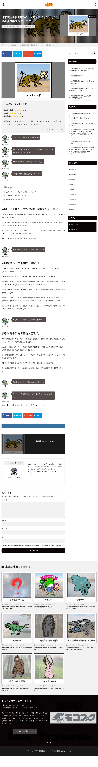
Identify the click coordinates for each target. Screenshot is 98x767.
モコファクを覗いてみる (25, 732)
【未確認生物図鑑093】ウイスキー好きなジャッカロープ (48, 690)
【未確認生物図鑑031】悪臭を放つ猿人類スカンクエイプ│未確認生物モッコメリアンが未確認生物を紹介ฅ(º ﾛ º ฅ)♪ (81, 150)
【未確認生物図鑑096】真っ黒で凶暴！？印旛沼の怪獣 (80, 97)
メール (5, 529)
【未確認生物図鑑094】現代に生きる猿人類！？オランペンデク (15, 690)
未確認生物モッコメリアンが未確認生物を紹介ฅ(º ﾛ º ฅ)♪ (55, 752)
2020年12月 (73, 196)
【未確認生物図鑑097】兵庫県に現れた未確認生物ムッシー (81, 89)
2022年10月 (73, 175)
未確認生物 (30, 26)
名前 (4, 520)
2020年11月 (73, 201)
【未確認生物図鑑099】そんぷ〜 (79, 76)
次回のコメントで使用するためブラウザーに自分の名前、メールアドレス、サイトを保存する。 (33, 545)
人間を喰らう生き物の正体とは (14, 195)
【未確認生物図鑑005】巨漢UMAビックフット (82, 142)
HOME (5, 45)
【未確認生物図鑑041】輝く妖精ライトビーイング (81, 115)
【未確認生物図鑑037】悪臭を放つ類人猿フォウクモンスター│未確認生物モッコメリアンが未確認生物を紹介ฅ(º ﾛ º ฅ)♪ (82, 132)
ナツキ (60, 129)
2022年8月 (72, 185)
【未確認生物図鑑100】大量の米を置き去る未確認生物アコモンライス (81, 69)
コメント (5, 500)
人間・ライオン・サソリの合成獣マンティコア (19, 192)
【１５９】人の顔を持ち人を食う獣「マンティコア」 (25, 405)
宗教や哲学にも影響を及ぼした (14, 199)
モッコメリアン (76, 227)
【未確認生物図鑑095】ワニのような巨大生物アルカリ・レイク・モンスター (80, 649)
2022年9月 (72, 180)
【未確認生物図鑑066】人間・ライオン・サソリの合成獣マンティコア (38, 45)
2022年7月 (72, 191)
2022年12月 (73, 170)
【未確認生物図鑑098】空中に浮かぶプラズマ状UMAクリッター (81, 82)
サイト (4, 537)
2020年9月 (72, 212)
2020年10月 (73, 206)
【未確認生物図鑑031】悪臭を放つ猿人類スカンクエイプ (81, 124)
